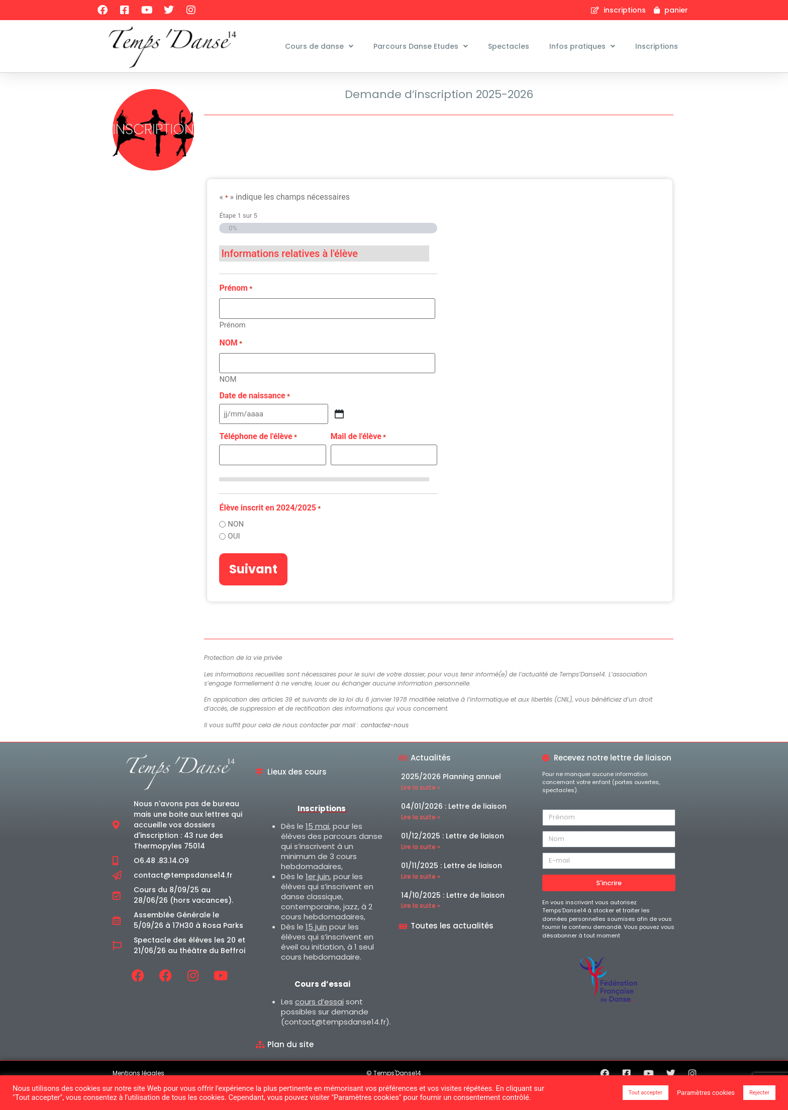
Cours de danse (319, 46)
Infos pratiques (582, 46)
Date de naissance (254, 420)
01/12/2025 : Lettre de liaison (452, 860)
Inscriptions (656, 46)
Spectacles (508, 46)
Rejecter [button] (759, 1092)
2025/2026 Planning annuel (451, 801)
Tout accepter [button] (645, 1092)
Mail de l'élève (358, 461)
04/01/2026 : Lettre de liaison (454, 830)
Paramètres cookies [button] (706, 1092)
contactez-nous (385, 748)
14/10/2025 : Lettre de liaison (453, 919)
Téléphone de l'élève (258, 461)
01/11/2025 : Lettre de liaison (451, 889)
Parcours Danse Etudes (420, 46)
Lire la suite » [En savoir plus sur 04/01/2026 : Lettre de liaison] (420, 841)
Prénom (232, 349)
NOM (227, 403)
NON (236, 548)
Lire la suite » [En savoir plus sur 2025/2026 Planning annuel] (420, 811)
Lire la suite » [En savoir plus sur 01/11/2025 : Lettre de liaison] (420, 900)
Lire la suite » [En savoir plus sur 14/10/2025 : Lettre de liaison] (420, 929)
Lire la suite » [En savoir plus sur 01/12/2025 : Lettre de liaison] (420, 870)
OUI (234, 560)
